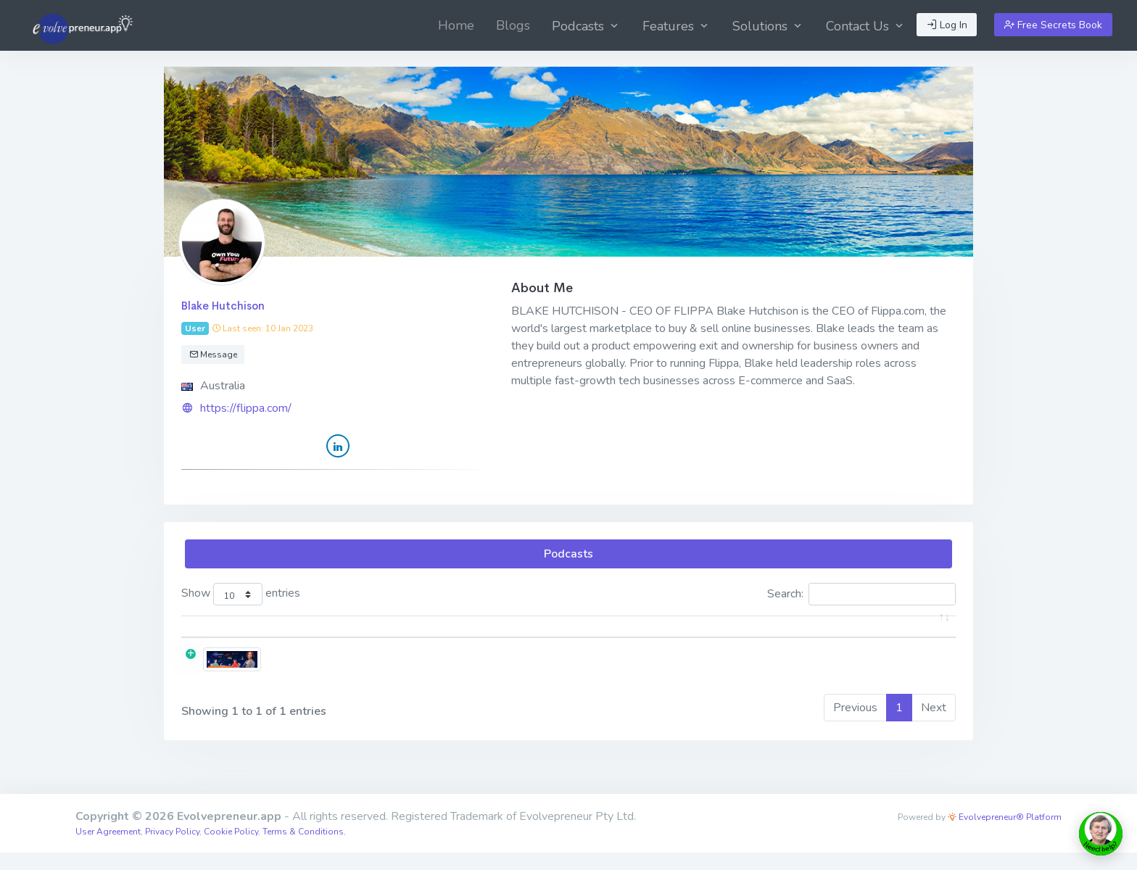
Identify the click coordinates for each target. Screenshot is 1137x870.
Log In (947, 25)
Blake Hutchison (223, 305)
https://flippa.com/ (246, 408)
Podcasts (568, 554)
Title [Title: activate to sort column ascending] (332, 635)
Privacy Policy (172, 849)
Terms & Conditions (303, 849)
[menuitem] (456, 25)
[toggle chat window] (1100, 834)
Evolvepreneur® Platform (1005, 834)
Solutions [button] (768, 26)
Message (213, 354)
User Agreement (108, 849)
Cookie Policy (231, 849)
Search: (861, 594)
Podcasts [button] (586, 26)
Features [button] (676, 26)
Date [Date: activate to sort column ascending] (843, 635)
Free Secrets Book (1053, 25)
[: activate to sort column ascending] (244, 635)
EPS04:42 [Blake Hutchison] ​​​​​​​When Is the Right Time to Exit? (473, 674)
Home (456, 25)
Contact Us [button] (866, 26)
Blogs (513, 25)
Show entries (240, 594)
